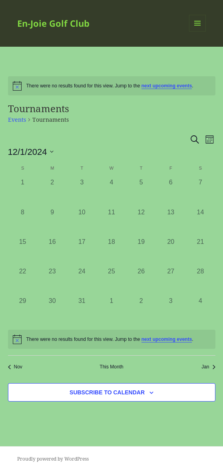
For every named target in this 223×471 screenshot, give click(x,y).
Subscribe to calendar (107, 392)
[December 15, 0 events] (23, 252)
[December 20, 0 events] (170, 252)
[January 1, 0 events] (111, 311)
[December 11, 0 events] (111, 222)
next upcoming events (166, 86)
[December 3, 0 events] (82, 192)
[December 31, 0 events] (82, 311)
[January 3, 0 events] (170, 311)
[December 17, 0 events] (82, 252)
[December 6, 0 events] (170, 192)
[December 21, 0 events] (200, 252)
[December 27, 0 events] (170, 281)
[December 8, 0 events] (23, 222)
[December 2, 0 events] (52, 192)
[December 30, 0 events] (52, 311)
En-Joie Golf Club (53, 23)
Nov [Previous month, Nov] (15, 367)
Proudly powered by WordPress (53, 458)
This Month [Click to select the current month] (111, 367)
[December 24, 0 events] (82, 281)
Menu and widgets (197, 31)
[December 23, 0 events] (52, 281)
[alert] (111, 85)
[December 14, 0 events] (200, 222)
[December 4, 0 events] (111, 192)
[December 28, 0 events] (200, 281)
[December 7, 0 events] (200, 192)
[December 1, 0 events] (23, 192)
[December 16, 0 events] (52, 252)
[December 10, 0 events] (82, 222)
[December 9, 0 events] (52, 222)
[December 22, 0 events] (23, 281)
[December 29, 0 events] (23, 311)
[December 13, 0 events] (170, 222)
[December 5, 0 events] (141, 192)
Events (17, 119)
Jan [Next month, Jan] (208, 367)
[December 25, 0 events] (111, 281)
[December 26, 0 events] (141, 281)
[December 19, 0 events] (141, 252)
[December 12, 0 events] (141, 222)
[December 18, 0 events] (111, 252)
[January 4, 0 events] (200, 311)
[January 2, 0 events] (141, 311)
